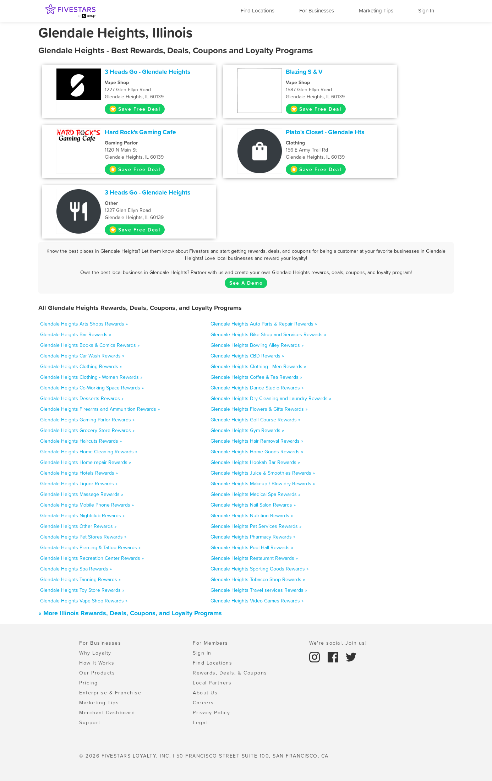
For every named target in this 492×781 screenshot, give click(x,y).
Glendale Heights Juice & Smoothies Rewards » (263, 472)
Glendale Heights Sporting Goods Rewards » (259, 568)
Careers (203, 702)
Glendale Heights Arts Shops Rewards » (84, 323)
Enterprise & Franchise (110, 692)
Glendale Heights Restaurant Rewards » (254, 558)
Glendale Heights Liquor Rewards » (78, 483)
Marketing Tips (376, 10)
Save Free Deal (134, 109)
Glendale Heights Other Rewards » (78, 526)
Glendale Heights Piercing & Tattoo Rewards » (90, 547)
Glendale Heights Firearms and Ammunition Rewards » (100, 409)
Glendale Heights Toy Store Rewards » (82, 590)
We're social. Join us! (338, 642)
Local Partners (212, 682)
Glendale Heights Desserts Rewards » (82, 398)
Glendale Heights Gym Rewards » (247, 430)
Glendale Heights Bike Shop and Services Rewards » (268, 334)
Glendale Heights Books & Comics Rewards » (90, 345)
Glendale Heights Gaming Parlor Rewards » (87, 419)
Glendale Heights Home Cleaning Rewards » (88, 451)
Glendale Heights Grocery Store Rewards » (87, 430)
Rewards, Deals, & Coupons (230, 672)
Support (89, 722)
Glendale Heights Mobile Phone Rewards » (87, 504)
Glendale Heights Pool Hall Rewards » (252, 547)
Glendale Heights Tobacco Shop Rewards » (258, 579)
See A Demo (246, 282)
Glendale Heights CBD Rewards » (247, 355)
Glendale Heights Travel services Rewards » (259, 590)
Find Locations (257, 10)
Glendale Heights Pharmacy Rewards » (253, 536)
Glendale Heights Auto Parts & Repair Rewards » (264, 323)
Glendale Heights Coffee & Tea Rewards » (256, 377)
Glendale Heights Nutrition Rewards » (252, 515)
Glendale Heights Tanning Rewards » (80, 579)
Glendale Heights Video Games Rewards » (257, 600)
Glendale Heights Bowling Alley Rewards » (257, 345)
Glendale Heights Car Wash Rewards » (82, 355)
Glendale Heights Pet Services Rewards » (256, 526)
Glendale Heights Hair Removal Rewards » (257, 440)
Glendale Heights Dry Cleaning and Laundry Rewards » (271, 398)
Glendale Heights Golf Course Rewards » (255, 419)
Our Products (97, 672)
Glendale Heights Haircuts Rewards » (81, 440)
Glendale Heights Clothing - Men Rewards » (258, 366)
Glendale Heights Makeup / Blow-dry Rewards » (263, 483)
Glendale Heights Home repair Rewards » (85, 462)
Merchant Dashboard (107, 712)
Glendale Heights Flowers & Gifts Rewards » (259, 409)
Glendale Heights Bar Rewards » (75, 334)
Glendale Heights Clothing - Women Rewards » (91, 377)
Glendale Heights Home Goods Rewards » (257, 451)
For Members (210, 642)
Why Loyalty (95, 652)
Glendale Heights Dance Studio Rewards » (257, 387)
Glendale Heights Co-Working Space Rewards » (92, 387)
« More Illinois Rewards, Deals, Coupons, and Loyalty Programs (130, 613)
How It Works (96, 662)
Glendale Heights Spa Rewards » (76, 568)
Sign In (426, 10)
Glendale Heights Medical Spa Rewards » (255, 494)
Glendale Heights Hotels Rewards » (79, 472)
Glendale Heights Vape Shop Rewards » (83, 600)
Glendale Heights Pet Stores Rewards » (83, 536)
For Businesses (316, 10)
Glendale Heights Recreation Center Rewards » (92, 558)
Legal (200, 722)
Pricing (88, 682)
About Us (205, 692)
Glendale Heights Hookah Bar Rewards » (255, 462)
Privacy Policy (211, 712)
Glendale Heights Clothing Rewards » (81, 366)
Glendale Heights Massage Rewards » (81, 494)
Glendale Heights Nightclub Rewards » (82, 515)
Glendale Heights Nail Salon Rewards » (253, 504)
